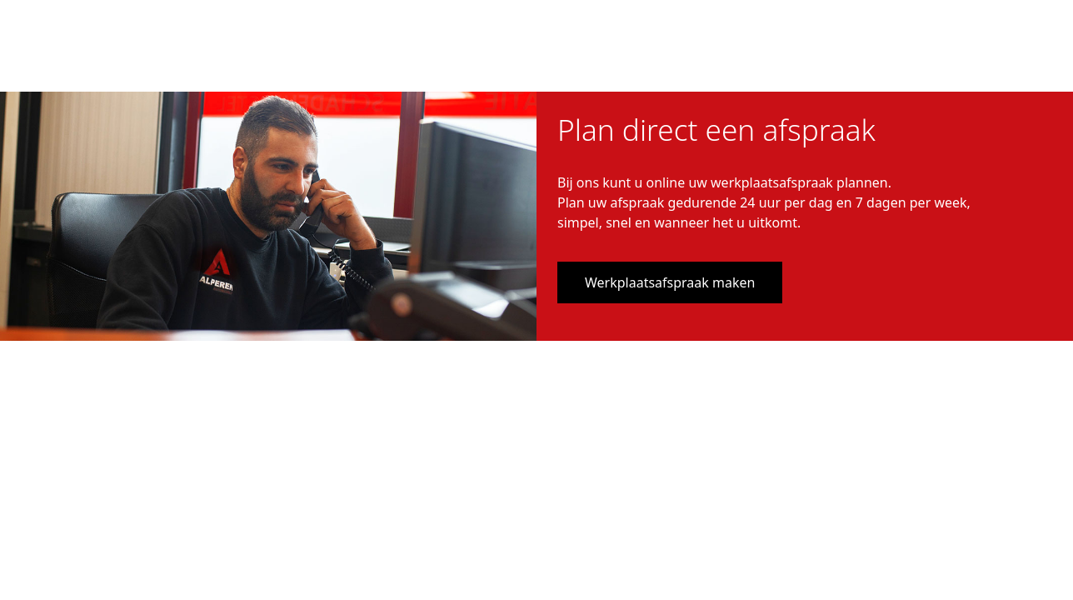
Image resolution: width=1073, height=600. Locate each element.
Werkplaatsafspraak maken (670, 282)
